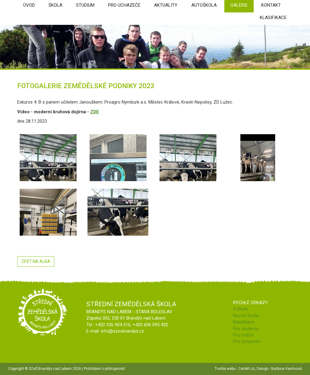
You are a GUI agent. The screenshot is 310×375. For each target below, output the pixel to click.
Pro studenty (246, 328)
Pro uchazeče (124, 5)
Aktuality (165, 5)
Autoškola (204, 5)
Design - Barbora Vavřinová (279, 369)
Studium (85, 5)
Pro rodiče (243, 335)
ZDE (94, 111)
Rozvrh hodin (246, 315)
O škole (240, 309)
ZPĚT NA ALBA (35, 261)
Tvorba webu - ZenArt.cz (235, 369)
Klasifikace (273, 17)
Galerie (239, 5)
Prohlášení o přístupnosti (104, 369)
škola (55, 5)
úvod (29, 5)
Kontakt (271, 5)
